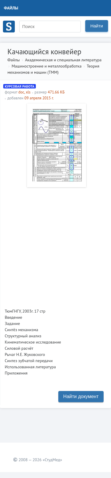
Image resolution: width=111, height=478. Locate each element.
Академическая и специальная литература (63, 60)
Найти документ (81, 396)
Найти (96, 25)
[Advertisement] (55, 245)
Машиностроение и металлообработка (46, 66)
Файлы (11, 8)
